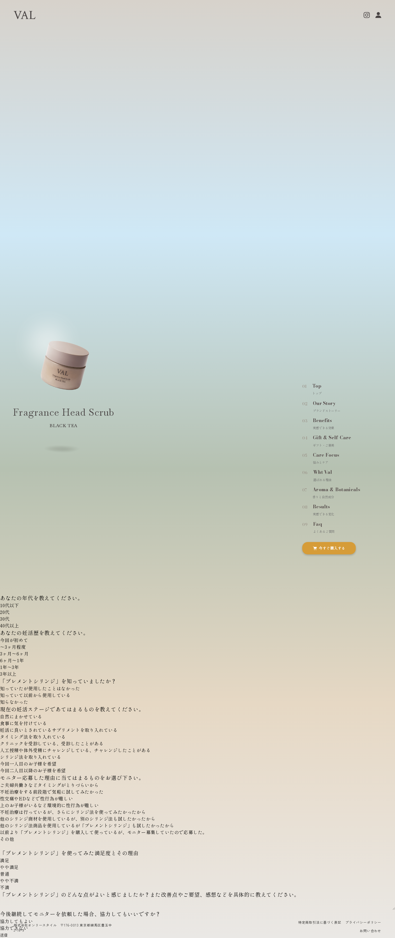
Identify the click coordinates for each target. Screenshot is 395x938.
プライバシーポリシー (363, 922)
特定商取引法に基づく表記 (319, 922)
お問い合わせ (370, 930)
